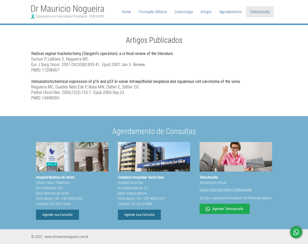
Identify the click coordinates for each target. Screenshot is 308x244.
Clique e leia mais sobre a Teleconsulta (226, 189)
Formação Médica (153, 11)
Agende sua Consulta (57, 215)
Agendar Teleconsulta (224, 209)
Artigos (206, 11)
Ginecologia (183, 11)
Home (126, 11)
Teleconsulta (260, 11)
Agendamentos (230, 11)
